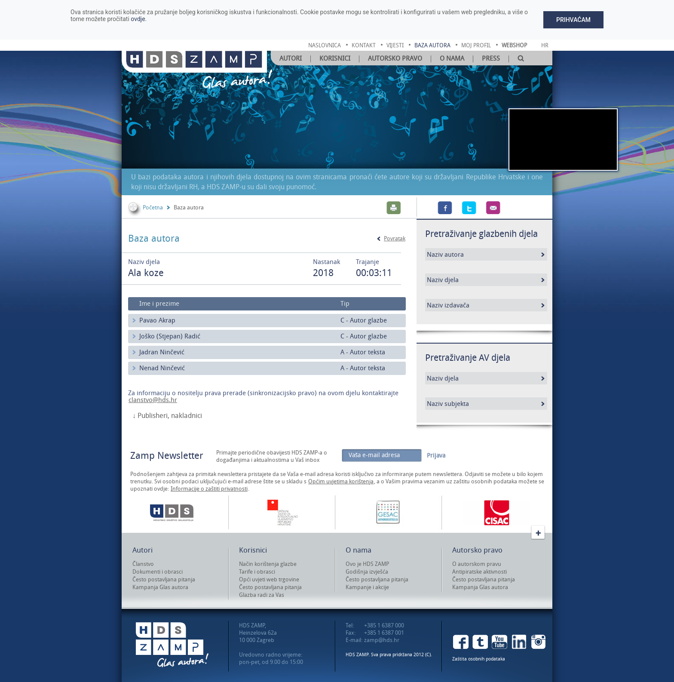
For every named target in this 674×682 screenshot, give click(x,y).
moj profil (476, 45)
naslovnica (324, 45)
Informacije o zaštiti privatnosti (209, 488)
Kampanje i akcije (367, 587)
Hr (544, 45)
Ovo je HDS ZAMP (367, 564)
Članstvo (143, 564)
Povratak (394, 238)
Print (393, 207)
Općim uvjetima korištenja (341, 481)
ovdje (138, 18)
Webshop (514, 45)
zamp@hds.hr (381, 640)
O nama (452, 58)
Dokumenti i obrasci (157, 571)
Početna (153, 207)
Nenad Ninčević (162, 368)
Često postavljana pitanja (163, 579)
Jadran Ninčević (161, 352)
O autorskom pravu (476, 564)
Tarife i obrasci (257, 571)
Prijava (436, 455)
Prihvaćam (573, 19)
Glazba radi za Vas (261, 595)
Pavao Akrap (157, 320)
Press (491, 58)
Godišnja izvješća (367, 571)
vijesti (395, 45)
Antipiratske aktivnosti (479, 571)
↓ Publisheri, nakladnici (167, 415)
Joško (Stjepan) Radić (169, 336)
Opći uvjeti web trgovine (269, 579)
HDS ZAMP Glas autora (172, 644)
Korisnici (334, 58)
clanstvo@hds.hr (153, 400)
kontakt (364, 45)
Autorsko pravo (395, 58)
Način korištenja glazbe (268, 564)
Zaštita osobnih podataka (478, 659)
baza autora (432, 45)
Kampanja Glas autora (160, 587)
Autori (290, 58)
